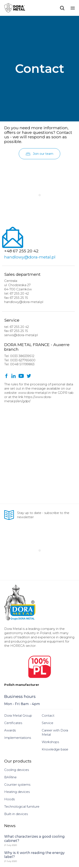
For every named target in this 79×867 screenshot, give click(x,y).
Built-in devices (16, 814)
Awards (10, 730)
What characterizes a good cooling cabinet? (34, 838)
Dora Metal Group (18, 715)
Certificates (13, 723)
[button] (39, 153)
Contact (48, 715)
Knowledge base (55, 749)
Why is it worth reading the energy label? (34, 855)
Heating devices (17, 792)
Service (47, 723)
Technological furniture (21, 806)
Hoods (9, 799)
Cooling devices (16, 770)
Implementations (17, 738)
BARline (10, 777)
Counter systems (17, 785)
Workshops (50, 742)
